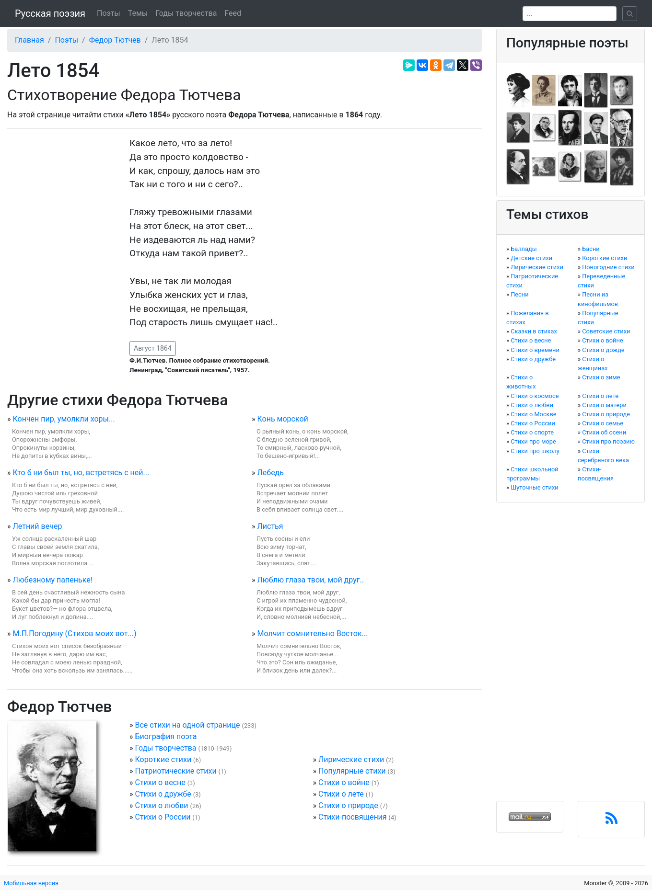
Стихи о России (162, 817)
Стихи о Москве (533, 414)
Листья (270, 526)
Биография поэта (166, 736)
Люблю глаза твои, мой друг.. (310, 579)
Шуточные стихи (535, 487)
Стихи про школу (535, 451)
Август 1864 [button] (153, 348)
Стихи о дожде (603, 350)
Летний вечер (37, 526)
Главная (29, 40)
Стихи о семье (602, 423)
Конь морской (282, 418)
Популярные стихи (352, 771)
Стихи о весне (160, 782)
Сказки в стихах (534, 331)
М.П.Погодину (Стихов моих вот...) (74, 633)
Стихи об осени (604, 432)
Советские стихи (606, 331)
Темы (138, 13)
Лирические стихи (351, 759)
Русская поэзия (50, 13)
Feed (232, 13)
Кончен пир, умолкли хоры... (63, 418)
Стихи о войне (344, 782)
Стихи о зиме (601, 377)
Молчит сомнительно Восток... (312, 633)
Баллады (523, 248)
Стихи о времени (535, 350)
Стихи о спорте (532, 432)
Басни (591, 248)
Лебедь (270, 472)
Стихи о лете (341, 794)
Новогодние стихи (608, 267)
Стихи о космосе (535, 395)
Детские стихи (531, 258)
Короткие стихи (163, 759)
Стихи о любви (161, 805)
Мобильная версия (31, 883)
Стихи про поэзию (608, 441)
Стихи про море (533, 441)
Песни (519, 294)
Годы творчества (186, 13)
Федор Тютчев (115, 40)
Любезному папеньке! (52, 579)
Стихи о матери (604, 405)
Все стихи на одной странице (187, 725)
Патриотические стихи (175, 771)
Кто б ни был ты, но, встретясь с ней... (80, 472)
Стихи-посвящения (352, 817)
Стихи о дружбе (163, 794)
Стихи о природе (348, 805)
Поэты (108, 13)
